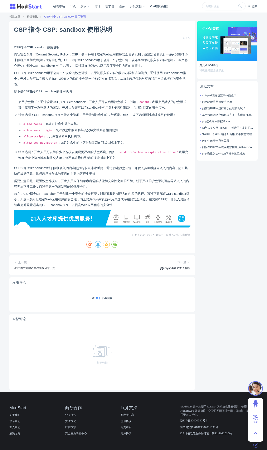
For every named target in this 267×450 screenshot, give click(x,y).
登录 (253, 6)
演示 (84, 6)
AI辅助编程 (159, 6)
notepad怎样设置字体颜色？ (219, 95)
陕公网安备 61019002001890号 (199, 427)
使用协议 (126, 421)
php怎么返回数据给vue (216, 121)
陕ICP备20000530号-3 (194, 420)
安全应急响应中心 (76, 433)
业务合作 (70, 414)
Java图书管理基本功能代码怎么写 (34, 268)
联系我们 (14, 421)
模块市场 (59, 6)
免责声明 (126, 427)
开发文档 (136, 6)
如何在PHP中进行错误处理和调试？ (224, 108)
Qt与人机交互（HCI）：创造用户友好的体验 (228, 127)
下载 (73, 6)
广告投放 (70, 427)
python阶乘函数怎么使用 (217, 101)
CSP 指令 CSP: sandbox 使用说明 (65, 16)
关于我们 (14, 414)
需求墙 (109, 6)
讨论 (98, 6)
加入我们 (14, 427)
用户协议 (126, 433)
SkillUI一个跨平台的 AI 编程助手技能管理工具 (228, 134)
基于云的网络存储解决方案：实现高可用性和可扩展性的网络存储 (228, 114)
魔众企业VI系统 (208, 65)
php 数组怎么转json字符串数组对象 (223, 153)
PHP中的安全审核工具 (215, 140)
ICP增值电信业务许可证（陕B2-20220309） (206, 433)
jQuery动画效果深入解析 (175, 268)
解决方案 (14, 433)
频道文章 (14, 16)
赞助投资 (70, 421)
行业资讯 (32, 16)
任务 (122, 6)
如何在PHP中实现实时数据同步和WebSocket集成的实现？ (228, 147)
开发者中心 (127, 414)
